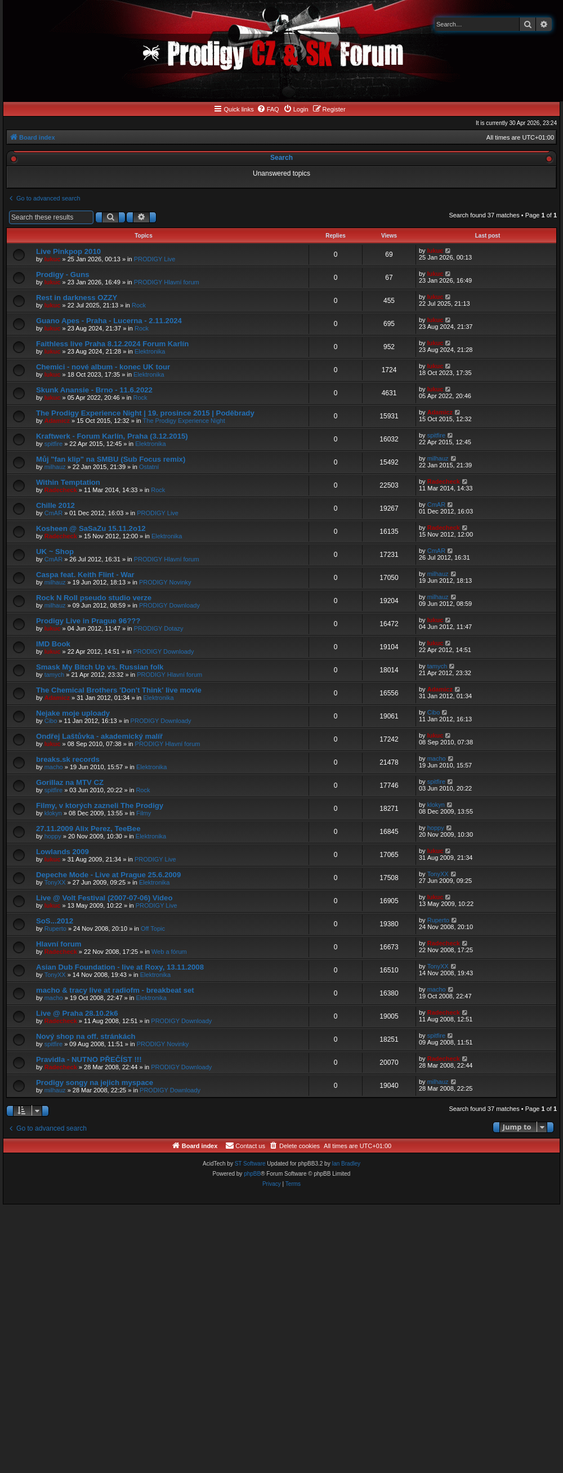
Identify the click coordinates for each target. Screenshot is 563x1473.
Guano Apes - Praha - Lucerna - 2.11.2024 (109, 320)
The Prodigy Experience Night (184, 420)
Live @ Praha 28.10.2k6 (77, 1013)
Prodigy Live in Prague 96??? (88, 621)
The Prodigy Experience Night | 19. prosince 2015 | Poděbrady (145, 413)
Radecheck (60, 489)
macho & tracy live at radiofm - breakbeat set (115, 990)
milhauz (55, 466)
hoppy (52, 836)
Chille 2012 (55, 505)
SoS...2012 (54, 921)
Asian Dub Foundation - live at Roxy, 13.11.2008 (120, 967)
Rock (139, 305)
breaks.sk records (68, 759)
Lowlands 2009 (62, 851)
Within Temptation (68, 482)
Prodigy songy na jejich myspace (94, 1082)
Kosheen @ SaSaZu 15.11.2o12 (91, 528)
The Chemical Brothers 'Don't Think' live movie (119, 690)
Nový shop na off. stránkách (86, 1036)
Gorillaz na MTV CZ (70, 782)
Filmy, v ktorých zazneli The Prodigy (99, 805)
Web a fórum (169, 951)
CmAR (53, 513)
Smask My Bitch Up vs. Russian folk (99, 667)
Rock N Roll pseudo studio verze (93, 597)
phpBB (252, 1174)
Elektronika (150, 351)
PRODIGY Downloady (169, 605)
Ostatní (149, 466)
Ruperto (55, 928)
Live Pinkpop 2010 (68, 251)
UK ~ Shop (55, 551)
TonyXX (55, 882)
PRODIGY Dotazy (159, 628)
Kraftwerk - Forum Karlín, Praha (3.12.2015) (112, 436)
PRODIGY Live (155, 259)
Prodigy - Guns (63, 274)
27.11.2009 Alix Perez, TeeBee (88, 828)
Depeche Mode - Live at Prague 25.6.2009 (108, 875)
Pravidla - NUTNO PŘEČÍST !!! (89, 1059)
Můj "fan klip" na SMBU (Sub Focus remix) (110, 459)
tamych (54, 674)
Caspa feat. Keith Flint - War (85, 574)
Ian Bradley (346, 1163)
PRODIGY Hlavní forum (166, 282)
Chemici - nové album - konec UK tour (103, 367)
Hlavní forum (59, 944)
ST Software (250, 1163)
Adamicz (57, 420)
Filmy (143, 813)
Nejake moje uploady (73, 713)
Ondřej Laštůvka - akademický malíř (99, 736)
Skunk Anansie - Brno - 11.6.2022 (94, 390)
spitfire (53, 443)
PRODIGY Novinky (165, 582)
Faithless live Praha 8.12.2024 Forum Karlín (112, 344)
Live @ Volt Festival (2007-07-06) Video (104, 898)
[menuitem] (268, 109)
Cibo (50, 720)
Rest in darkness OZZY (76, 297)
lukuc (52, 259)
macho (53, 767)
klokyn (53, 813)
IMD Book (53, 644)
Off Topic (153, 928)
